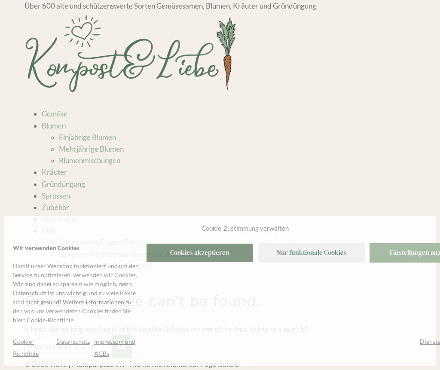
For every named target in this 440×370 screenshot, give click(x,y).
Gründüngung (63, 184)
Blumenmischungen (89, 160)
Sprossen (56, 195)
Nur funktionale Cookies (312, 252)
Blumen (54, 125)
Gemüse (54, 113)
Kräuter (54, 172)
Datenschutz (73, 341)
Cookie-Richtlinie (50, 320)
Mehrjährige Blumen (91, 148)
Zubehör (55, 207)
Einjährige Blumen (87, 137)
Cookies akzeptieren (199, 252)
